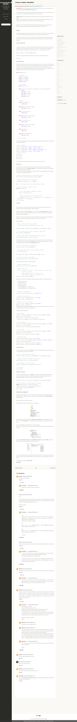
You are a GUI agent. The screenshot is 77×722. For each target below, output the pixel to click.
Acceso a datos (59, 39)
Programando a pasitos (5, 3)
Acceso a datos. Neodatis (24, 2)
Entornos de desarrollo (61, 43)
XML (57, 93)
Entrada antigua (52, 467)
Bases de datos (59, 40)
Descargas (6, 18)
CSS (57, 70)
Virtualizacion (59, 92)
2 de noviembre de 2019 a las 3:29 (28, 668)
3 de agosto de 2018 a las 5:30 (27, 589)
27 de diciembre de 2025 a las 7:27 (29, 675)
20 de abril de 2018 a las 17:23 (32, 551)
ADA (57, 63)
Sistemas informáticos (60, 55)
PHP (57, 88)
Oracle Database (60, 86)
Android (58, 64)
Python (58, 89)
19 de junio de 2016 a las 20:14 (33, 512)
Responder (21, 479)
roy (19, 661)
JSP (57, 77)
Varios (58, 57)
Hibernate (58, 75)
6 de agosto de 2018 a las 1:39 (33, 641)
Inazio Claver (24, 485)
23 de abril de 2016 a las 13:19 (27, 476)
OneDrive (58, 85)
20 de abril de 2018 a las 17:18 (32, 578)
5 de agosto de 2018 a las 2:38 (30, 627)
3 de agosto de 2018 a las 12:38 (33, 604)
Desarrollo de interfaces (61, 41)
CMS (58, 68)
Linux (58, 82)
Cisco (58, 71)
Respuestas (22, 482)
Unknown (20, 476)
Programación (59, 45)
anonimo (20, 654)
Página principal (6, 14)
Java (58, 78)
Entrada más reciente (18, 467)
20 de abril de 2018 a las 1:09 (27, 568)
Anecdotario (6, 16)
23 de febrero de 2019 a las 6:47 (25, 661)
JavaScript (59, 79)
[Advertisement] (35, 706)
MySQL (58, 84)
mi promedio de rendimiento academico (29, 677)
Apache (58, 66)
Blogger (65, 103)
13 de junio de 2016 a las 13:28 (27, 494)
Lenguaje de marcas (60, 44)
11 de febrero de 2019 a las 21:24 (27, 654)
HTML (58, 74)
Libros (58, 81)
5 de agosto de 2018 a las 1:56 (30, 622)
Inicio (36, 467)
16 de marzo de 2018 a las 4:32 (27, 542)
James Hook (21, 675)
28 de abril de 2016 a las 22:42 (32, 485)
